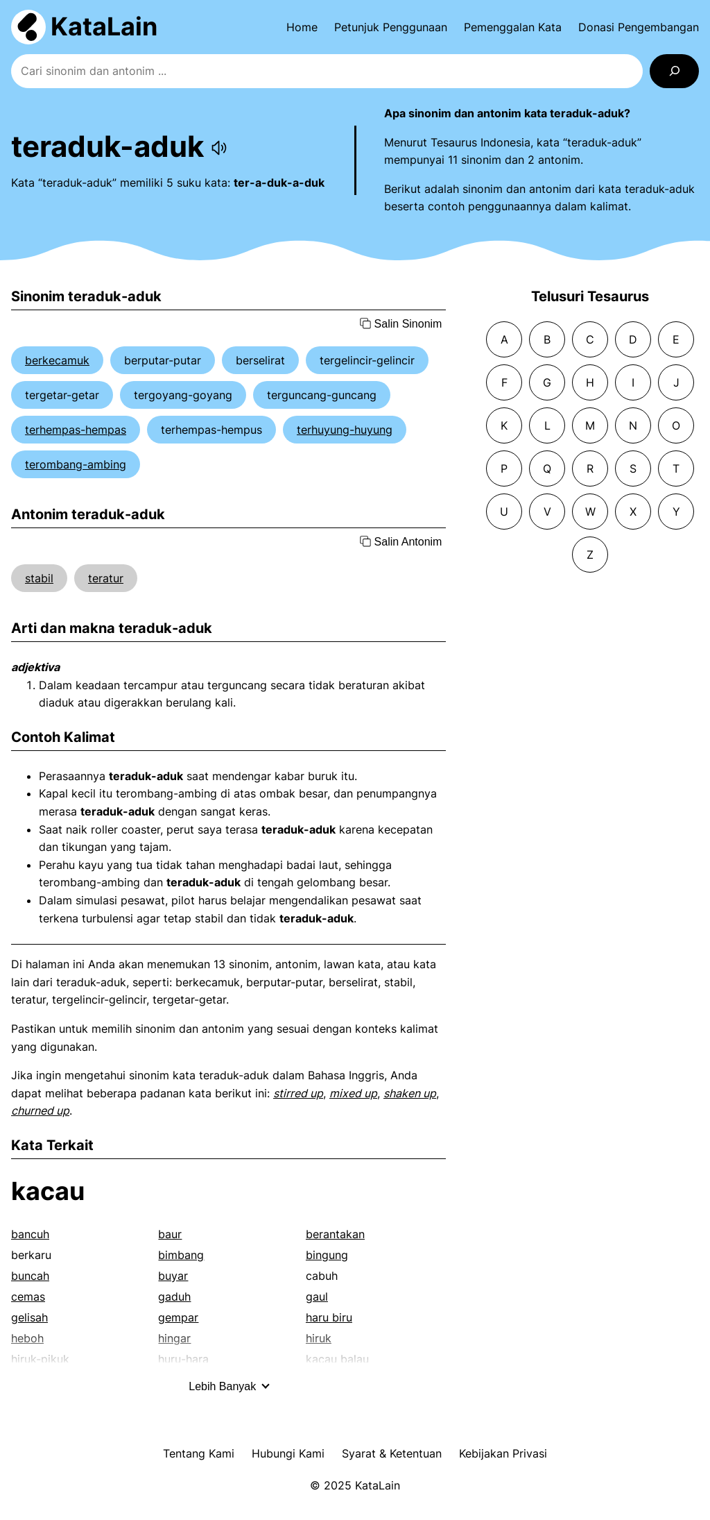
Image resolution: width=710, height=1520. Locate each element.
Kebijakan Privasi (503, 1453)
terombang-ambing (75, 464)
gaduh (174, 1296)
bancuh (30, 1234)
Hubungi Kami (288, 1453)
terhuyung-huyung (344, 430)
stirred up (298, 1093)
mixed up (353, 1093)
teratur (105, 578)
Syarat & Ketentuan (392, 1453)
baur (170, 1234)
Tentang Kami (198, 1453)
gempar (178, 1317)
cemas (28, 1296)
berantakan (335, 1234)
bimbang (181, 1255)
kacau (48, 1191)
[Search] (674, 71)
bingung (327, 1255)
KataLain (104, 26)
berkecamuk (57, 360)
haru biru (329, 1317)
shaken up (409, 1093)
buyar (173, 1276)
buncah (30, 1276)
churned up (40, 1110)
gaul (317, 1296)
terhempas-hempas (75, 430)
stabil (39, 578)
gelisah (29, 1317)
